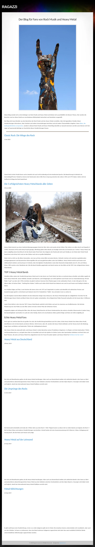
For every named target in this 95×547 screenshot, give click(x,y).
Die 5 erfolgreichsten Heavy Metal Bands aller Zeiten (28, 183)
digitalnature (62, 543)
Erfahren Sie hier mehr (76, 335)
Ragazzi (9, 7)
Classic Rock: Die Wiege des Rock (19, 135)
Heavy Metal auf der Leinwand (18, 439)
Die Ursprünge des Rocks (15, 388)
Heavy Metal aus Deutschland (18, 339)
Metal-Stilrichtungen (13, 488)
